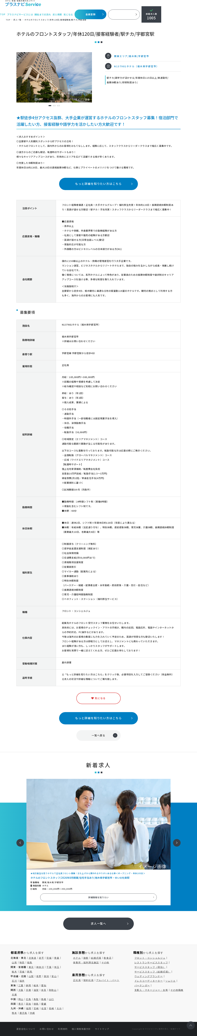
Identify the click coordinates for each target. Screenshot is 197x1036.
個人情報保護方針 (81, 1028)
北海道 (32, 958)
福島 (29, 962)
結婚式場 (96, 958)
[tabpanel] (54, 77)
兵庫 (14, 994)
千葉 (49, 967)
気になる (68, 14)
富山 (54, 976)
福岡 (28, 1008)
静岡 (28, 985)
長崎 (51, 1008)
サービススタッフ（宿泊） (149, 967)
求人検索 (57, 14)
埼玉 (56, 967)
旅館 (86, 958)
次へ (175, 840)
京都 (28, 990)
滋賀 (36, 990)
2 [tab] (54, 105)
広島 (28, 999)
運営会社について (25, 1028)
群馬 (29, 971)
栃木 (14, 971)
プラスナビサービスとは (20, 14)
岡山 (21, 999)
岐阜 (36, 985)
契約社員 (88, 980)
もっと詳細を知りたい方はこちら (98, 184)
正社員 (77, 980)
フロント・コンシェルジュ (149, 958)
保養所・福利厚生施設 (86, 962)
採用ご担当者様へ (124, 14)
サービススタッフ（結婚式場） (152, 971)
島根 (43, 999)
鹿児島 (23, 1013)
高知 (28, 1004)
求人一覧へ (98, 923)
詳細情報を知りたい (98, 897)
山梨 (31, 976)
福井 (22, 981)
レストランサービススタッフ (151, 962)
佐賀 (44, 1008)
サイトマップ (102, 1028)
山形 (14, 962)
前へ (18, 840)
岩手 (41, 958)
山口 (51, 999)
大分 (59, 1008)
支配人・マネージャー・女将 (151, 990)
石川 (14, 981)
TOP (3, 14)
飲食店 (107, 958)
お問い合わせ (47, 1028)
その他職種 (176, 990)
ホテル (77, 958)
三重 (21, 985)
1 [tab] (49, 105)
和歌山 (53, 990)
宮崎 (36, 1008)
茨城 (22, 971)
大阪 (21, 990)
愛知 (43, 985)
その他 (105, 962)
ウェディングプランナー (148, 976)
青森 (56, 958)
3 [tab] (58, 105)
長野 (39, 976)
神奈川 (40, 967)
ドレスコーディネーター (148, 981)
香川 (21, 1004)
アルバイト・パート (108, 980)
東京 (31, 967)
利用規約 (62, 1028)
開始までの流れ (43, 14)
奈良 (43, 990)
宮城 (49, 958)
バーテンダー (142, 985)
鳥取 (36, 999)
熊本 (14, 1013)
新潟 (46, 976)
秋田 (22, 962)
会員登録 (91, 14)
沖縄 (32, 1013)
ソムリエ (170, 981)
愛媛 (43, 1004)
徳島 (36, 1004)
